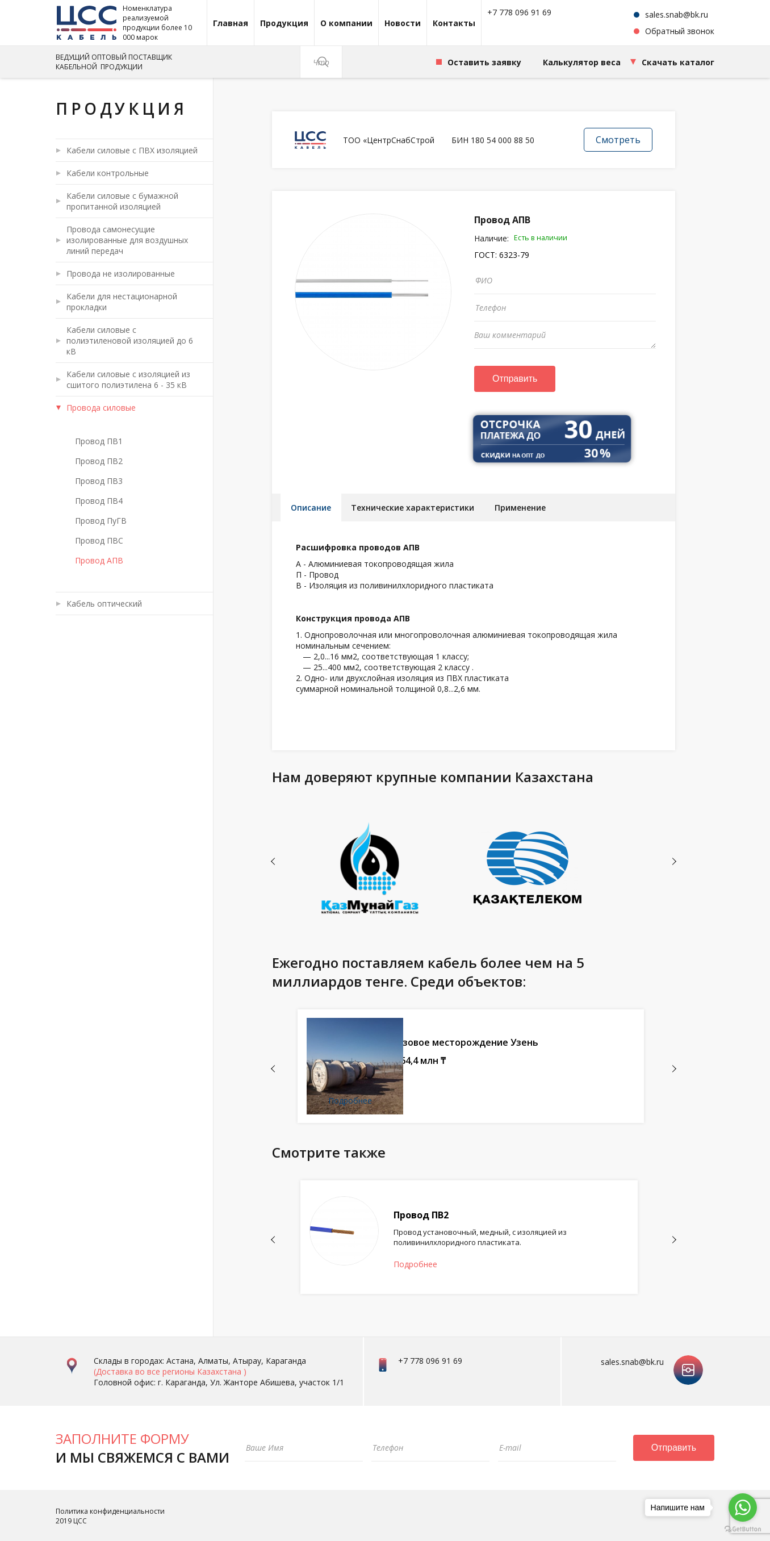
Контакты (454, 23)
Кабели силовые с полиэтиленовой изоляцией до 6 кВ (129, 340)
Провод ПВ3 (99, 480)
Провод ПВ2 (99, 461)
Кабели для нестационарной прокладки (121, 301)
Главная (230, 23)
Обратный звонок (679, 31)
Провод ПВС (99, 540)
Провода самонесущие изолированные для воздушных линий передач (127, 240)
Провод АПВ (99, 560)
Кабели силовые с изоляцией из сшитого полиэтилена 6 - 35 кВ (128, 379)
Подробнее (439, 1104)
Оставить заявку (484, 62)
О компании (346, 23)
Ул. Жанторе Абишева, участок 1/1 (277, 1381)
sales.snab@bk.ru (676, 14)
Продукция (284, 23)
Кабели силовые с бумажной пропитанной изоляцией (122, 201)
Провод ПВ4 (99, 500)
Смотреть (618, 139)
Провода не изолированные (120, 273)
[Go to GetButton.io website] (743, 1529)
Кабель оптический (104, 603)
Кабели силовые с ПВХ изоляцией (132, 150)
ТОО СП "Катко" (454, 1028)
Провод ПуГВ (101, 520)
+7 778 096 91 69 (519, 13)
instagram (688, 1359)
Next (674, 864)
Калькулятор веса (582, 62)
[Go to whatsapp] (743, 1507)
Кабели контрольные (107, 173)
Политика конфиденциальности (110, 1510)
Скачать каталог (678, 62)
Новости (402, 23)
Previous (273, 864)
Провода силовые (101, 407)
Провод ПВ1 (99, 441)
